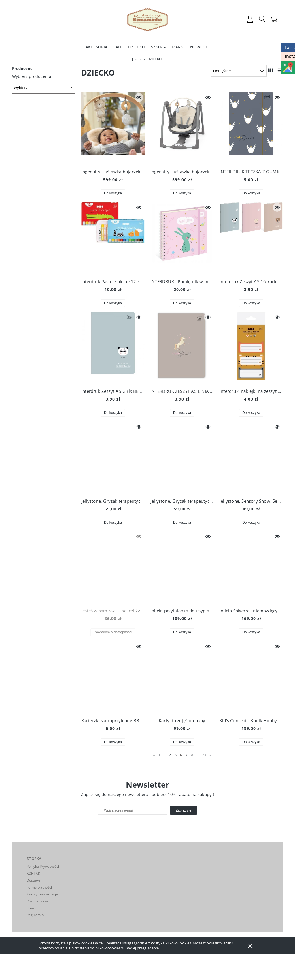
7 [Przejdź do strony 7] (186, 755)
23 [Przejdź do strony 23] (204, 755)
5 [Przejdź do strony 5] (176, 755)
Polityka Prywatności (43, 866)
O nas (31, 908)
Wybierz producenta (31, 76)
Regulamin (35, 914)
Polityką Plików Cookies (171, 943)
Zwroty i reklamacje (42, 894)
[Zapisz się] (183, 810)
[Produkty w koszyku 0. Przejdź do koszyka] (274, 22)
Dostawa (34, 880)
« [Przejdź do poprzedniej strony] (154, 755)
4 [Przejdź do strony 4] (170, 755)
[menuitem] (96, 47)
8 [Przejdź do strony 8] (192, 755)
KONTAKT (34, 873)
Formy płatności (39, 887)
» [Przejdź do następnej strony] (210, 755)
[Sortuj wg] (239, 71)
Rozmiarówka (37, 901)
